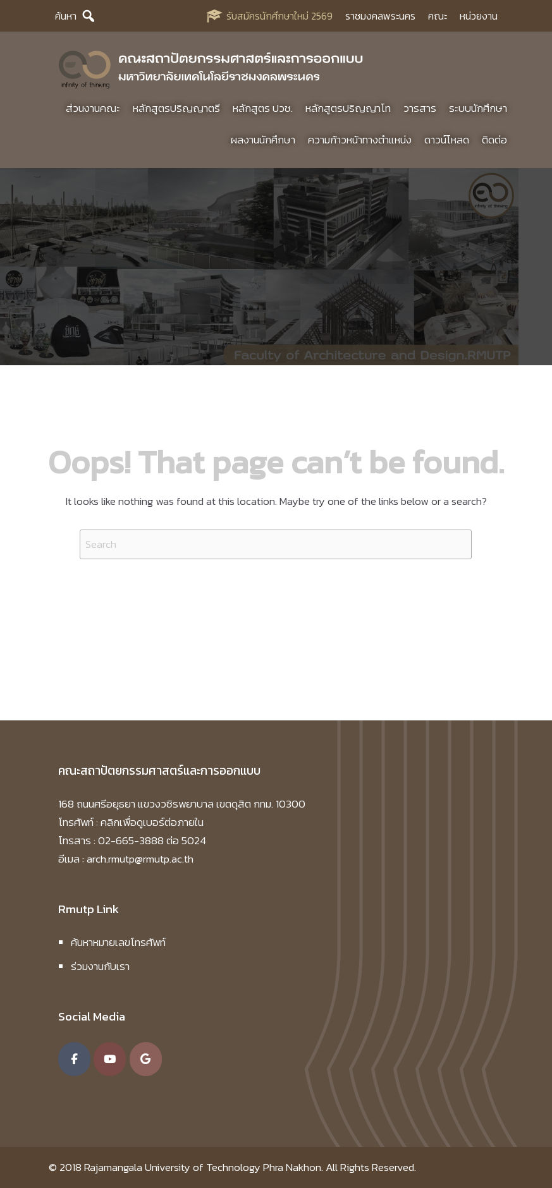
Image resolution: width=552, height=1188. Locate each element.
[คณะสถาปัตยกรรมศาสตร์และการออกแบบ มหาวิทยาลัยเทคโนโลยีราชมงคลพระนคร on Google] (146, 1059)
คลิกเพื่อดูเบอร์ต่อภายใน (152, 822)
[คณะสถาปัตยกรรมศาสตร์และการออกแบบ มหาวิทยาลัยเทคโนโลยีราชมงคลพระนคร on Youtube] (110, 1059)
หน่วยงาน (479, 15)
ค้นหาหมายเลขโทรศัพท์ (118, 942)
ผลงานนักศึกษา (263, 139)
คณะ (437, 15)
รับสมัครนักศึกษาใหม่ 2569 (279, 15)
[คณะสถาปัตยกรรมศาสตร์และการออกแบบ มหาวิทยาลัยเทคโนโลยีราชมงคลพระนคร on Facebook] (74, 1059)
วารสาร (419, 108)
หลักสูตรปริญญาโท (348, 108)
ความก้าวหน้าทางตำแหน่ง (360, 139)
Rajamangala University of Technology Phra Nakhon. (203, 1167)
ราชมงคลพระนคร (380, 15)
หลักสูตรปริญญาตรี (176, 108)
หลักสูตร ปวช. (263, 108)
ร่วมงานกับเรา (100, 966)
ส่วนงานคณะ (93, 108)
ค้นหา (66, 15)
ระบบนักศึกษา (478, 108)
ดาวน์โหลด (446, 139)
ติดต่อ (494, 139)
